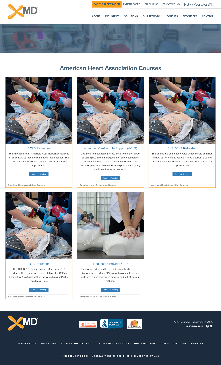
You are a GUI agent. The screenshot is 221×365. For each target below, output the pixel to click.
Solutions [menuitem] (131, 16)
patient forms (28, 343)
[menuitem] (107, 4)
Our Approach (144, 343)
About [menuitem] (96, 16)
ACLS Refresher (39, 148)
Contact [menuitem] (207, 16)
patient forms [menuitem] (131, 4)
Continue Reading (38, 174)
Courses (164, 343)
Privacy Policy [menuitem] (171, 4)
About (90, 343)
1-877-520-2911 (194, 326)
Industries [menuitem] (112, 16)
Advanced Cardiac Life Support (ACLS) (110, 148)
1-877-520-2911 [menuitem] (198, 4)
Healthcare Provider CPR (110, 263)
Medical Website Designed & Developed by (125, 356)
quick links (49, 343)
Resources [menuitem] (190, 16)
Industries (106, 343)
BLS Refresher (39, 263)
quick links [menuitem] (151, 4)
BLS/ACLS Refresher (182, 148)
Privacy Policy (72, 343)
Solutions (124, 343)
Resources (180, 343)
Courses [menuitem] (172, 16)
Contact (197, 343)
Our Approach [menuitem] (152, 16)
